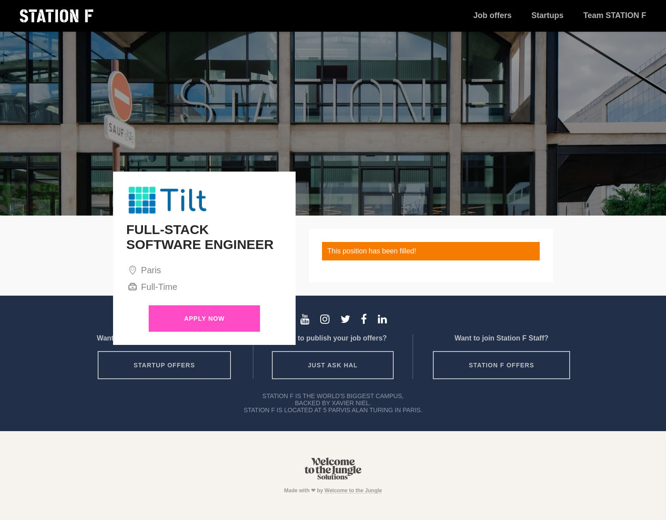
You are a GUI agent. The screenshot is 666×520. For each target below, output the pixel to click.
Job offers (492, 15)
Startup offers (164, 365)
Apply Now (204, 318)
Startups (547, 15)
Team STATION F (614, 15)
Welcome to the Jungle (353, 490)
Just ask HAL (333, 365)
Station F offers (501, 365)
